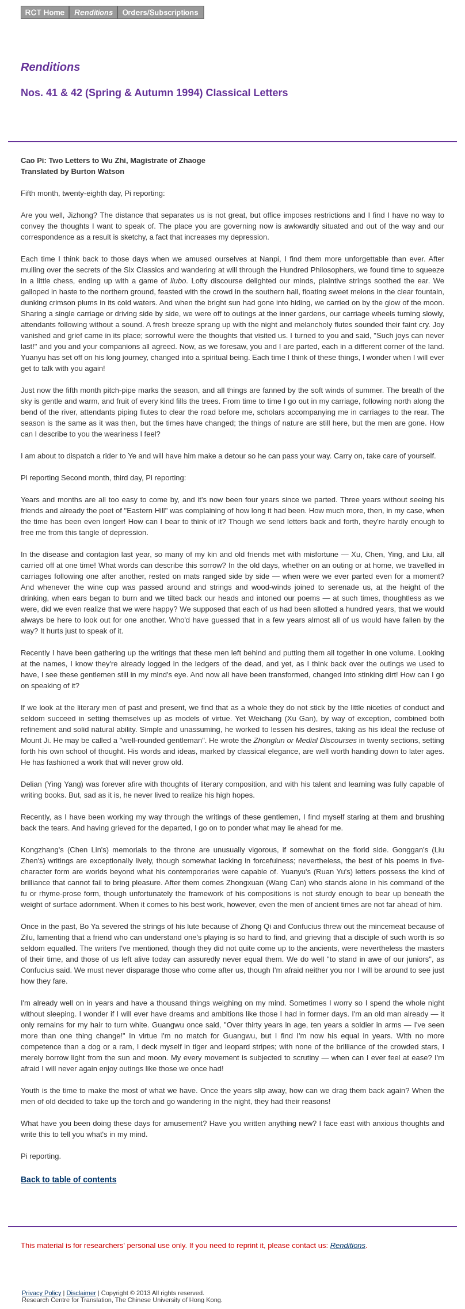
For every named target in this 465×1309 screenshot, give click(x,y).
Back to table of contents (68, 1179)
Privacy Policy (41, 1292)
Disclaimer (81, 1292)
